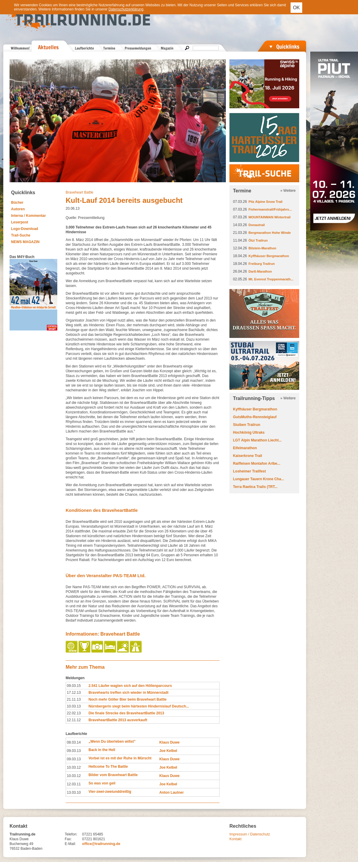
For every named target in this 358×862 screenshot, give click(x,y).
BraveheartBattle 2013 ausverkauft (118, 720)
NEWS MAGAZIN (25, 242)
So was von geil (102, 783)
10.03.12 (74, 767)
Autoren (18, 209)
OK (296, 7)
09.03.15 (74, 686)
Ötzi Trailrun (258, 240)
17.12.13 (74, 692)
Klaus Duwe (169, 742)
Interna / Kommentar (28, 216)
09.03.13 (74, 751)
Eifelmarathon (245, 448)
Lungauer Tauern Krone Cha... (258, 479)
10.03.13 (74, 706)
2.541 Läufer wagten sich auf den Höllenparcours (130, 686)
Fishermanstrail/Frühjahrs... (270, 209)
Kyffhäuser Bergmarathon (269, 256)
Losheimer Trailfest (249, 471)
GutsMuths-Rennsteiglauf (255, 417)
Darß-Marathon (260, 271)
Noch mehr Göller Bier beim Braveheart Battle (127, 699)
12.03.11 (74, 784)
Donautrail (257, 225)
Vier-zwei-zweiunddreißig (110, 792)
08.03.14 (74, 742)
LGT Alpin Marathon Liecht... (257, 440)
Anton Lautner (171, 792)
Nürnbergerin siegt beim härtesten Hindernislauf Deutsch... (139, 706)
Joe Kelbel (168, 751)
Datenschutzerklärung (126, 9)
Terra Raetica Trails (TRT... (255, 487)
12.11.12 (74, 720)
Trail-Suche (20, 235)
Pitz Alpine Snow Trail (266, 201)
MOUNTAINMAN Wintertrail (270, 217)
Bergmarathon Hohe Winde (270, 232)
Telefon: (71, 834)
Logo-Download (24, 229)
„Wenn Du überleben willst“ (112, 741)
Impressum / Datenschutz (249, 834)
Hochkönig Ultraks (249, 432)
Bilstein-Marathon (262, 248)
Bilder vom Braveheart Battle (113, 775)
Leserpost (19, 222)
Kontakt (235, 839)
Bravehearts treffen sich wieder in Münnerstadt (129, 692)
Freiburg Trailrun (262, 263)
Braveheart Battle (79, 192)
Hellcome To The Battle (108, 766)
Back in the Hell (102, 750)
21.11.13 (74, 699)
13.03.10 (74, 792)
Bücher (17, 202)
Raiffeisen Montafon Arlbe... (256, 463)
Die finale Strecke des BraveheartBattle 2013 (126, 713)
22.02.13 (74, 713)
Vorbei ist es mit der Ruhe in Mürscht (120, 758)
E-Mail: (70, 844)
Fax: (68, 839)
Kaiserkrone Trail (247, 456)
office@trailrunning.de (101, 844)
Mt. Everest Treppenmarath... (271, 279)
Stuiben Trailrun (246, 425)
